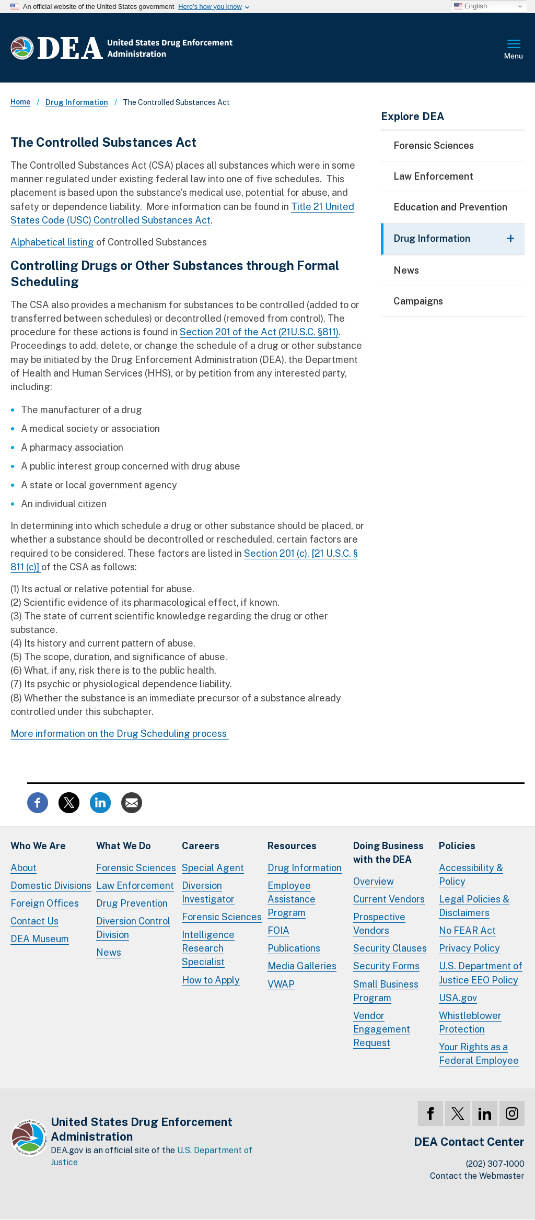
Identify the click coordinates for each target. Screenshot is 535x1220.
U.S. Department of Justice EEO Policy (480, 972)
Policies (457, 845)
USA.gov (458, 997)
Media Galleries (302, 965)
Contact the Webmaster (477, 1176)
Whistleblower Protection (470, 1022)
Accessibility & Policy (471, 874)
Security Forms (386, 965)
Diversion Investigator (208, 892)
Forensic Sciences (433, 145)
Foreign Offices (44, 903)
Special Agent (213, 867)
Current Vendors (389, 899)
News (406, 270)
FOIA (278, 930)
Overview (373, 881)
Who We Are (38, 845)
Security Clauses (390, 948)
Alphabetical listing (52, 242)
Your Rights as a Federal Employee (479, 1053)
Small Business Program (385, 991)
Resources (292, 845)
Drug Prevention (132, 903)
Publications (294, 948)
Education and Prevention (450, 207)
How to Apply (211, 980)
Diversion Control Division (133, 928)
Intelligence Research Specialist (208, 948)
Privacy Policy (469, 948)
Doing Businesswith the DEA (388, 852)
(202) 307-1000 (495, 1164)
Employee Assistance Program (292, 899)
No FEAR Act (467, 930)
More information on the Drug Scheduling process (119, 733)
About (23, 867)
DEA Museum (39, 938)
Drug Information (76, 102)
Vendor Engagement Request (381, 1029)
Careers (200, 845)
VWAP (281, 984)
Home (20, 102)
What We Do (123, 845)
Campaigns (418, 301)
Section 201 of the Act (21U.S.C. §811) (259, 331)
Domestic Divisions (50, 885)
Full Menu (514, 50)
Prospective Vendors (379, 923)
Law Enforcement (433, 176)
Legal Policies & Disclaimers (474, 906)
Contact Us (34, 921)
